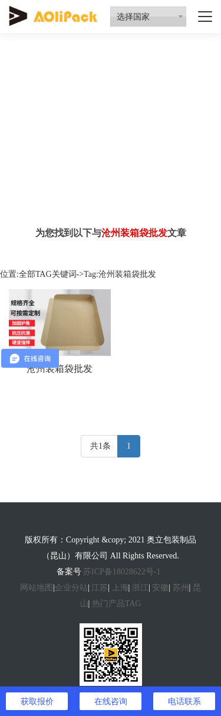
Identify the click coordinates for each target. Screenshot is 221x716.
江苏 (99, 587)
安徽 (160, 587)
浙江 (140, 587)
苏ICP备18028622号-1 (121, 571)
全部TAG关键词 (48, 274)
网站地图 (36, 587)
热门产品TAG (116, 603)
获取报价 (37, 702)
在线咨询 (110, 702)
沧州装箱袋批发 (60, 369)
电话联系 (184, 702)
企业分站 (71, 587)
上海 (120, 587)
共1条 (100, 446)
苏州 (181, 587)
